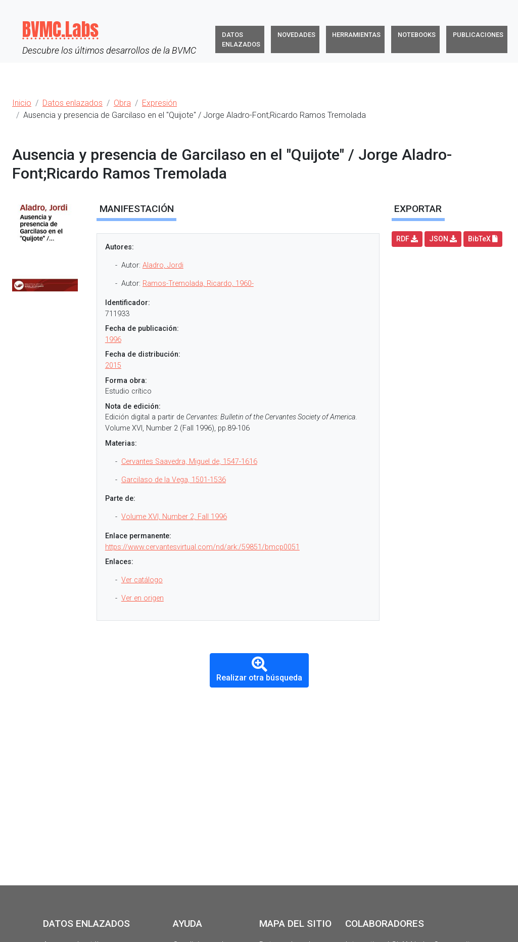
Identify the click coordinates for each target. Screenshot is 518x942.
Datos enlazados (241, 39)
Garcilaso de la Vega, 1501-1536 (173, 480)
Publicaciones (478, 34)
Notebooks (417, 34)
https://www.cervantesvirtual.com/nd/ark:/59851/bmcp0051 (202, 547)
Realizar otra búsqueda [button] (259, 669)
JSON (443, 239)
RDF (407, 239)
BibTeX (483, 239)
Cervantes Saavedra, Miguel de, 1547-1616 (189, 461)
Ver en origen (142, 598)
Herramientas (356, 34)
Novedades (296, 34)
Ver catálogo (142, 580)
